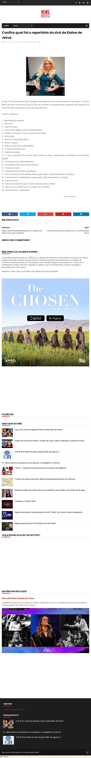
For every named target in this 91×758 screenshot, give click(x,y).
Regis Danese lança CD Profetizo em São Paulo (35, 523)
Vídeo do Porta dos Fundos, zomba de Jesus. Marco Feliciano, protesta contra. (50, 440)
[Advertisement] (46, 50)
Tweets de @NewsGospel (13, 709)
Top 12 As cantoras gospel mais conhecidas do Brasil (38, 429)
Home (6, 26)
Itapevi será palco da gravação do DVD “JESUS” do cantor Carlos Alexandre (48, 512)
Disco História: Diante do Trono (18, 598)
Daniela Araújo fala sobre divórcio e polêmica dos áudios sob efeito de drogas (50, 490)
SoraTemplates (17, 752)
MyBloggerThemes (32, 752)
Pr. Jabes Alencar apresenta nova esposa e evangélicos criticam (31, 463)
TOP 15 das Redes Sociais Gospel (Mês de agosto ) (37, 452)
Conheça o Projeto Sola (25, 501)
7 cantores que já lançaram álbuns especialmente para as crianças (45, 479)
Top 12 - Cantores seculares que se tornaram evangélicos (40, 468)
